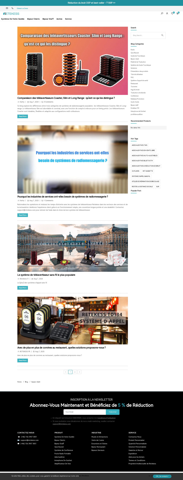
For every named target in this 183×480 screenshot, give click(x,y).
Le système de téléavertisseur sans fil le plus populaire (46, 275)
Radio (133, 50)
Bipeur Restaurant (98, 447)
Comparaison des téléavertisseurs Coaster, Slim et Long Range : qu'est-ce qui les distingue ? (66, 98)
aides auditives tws (139, 145)
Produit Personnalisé (136, 440)
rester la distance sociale (142, 186)
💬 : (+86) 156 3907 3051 (26, 444)
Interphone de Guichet (138, 111)
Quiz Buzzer (135, 53)
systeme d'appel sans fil (141, 176)
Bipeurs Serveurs (98, 450)
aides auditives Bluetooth (142, 161)
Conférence (134, 96)
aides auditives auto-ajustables (144, 155)
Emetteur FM (135, 108)
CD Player (135, 171)
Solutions (134, 68)
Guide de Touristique (138, 56)
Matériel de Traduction (138, 62)
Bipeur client (135, 59)
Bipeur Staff (48, 19)
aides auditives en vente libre (143, 150)
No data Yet (135, 128)
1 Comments (48, 200)
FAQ (132, 77)
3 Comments (48, 102)
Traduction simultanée (138, 93)
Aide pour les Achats (136, 457)
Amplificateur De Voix (63, 464)
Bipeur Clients (33, 19)
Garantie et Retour (136, 450)
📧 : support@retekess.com (28, 440)
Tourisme (134, 86)
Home (19, 382)
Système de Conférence (64, 450)
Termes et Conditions (137, 460)
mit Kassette (148, 171)
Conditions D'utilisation (106, 418)
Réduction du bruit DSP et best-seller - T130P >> (91, 3)
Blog (26, 382)
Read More (22, 116)
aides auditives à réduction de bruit (146, 166)
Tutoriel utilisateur (137, 74)
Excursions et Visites (99, 444)
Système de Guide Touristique (141, 65)
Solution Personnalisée (137, 447)
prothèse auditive (136, 114)
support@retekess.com (62, 424)
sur (157, 186)
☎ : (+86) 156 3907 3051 (27, 437)
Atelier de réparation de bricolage (145, 181)
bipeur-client (36, 382)
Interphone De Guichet (63, 460)
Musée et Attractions (100, 437)
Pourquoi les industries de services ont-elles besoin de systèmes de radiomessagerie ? (62, 196)
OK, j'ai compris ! (162, 476)
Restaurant (134, 83)
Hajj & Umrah (135, 90)
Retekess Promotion (137, 99)
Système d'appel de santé (139, 80)
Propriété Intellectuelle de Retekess (142, 464)
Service (68, 19)
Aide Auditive (60, 457)
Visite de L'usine (98, 440)
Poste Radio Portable (63, 454)
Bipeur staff (134, 105)
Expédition (133, 454)
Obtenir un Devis (22, 8)
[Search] (146, 35)
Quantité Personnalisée (138, 444)
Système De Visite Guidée (12, 19)
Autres (59, 19)
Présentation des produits (139, 71)
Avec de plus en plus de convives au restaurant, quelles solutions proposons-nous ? (61, 347)
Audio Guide (135, 102)
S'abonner (113, 412)
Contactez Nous (135, 437)
